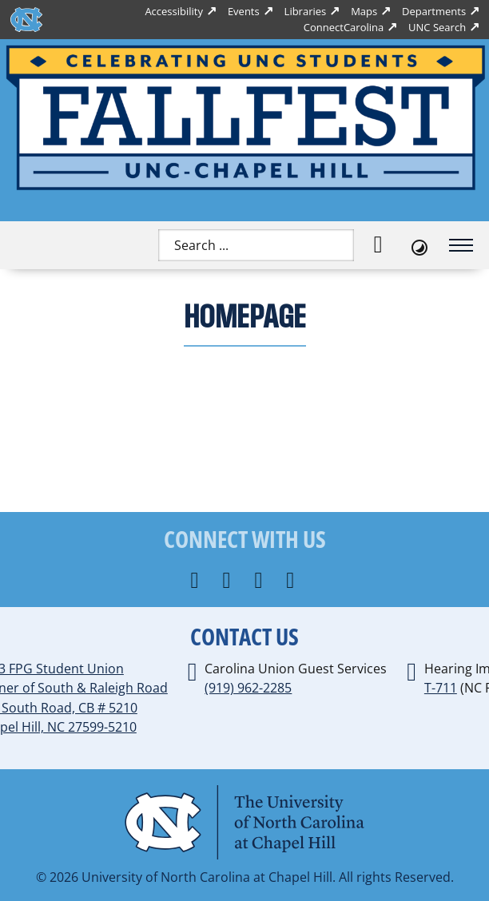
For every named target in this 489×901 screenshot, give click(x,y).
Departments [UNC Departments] (434, 11)
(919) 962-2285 (248, 687)
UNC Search (437, 27)
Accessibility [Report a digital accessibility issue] (174, 11)
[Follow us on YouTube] (292, 581)
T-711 (440, 687)
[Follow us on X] (260, 581)
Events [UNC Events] (244, 11)
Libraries (305, 11)
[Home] (244, 118)
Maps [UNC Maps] (364, 11)
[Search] (378, 245)
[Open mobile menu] (461, 245)
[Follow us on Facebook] (197, 581)
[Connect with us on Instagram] (228, 581)
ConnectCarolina (344, 27)
